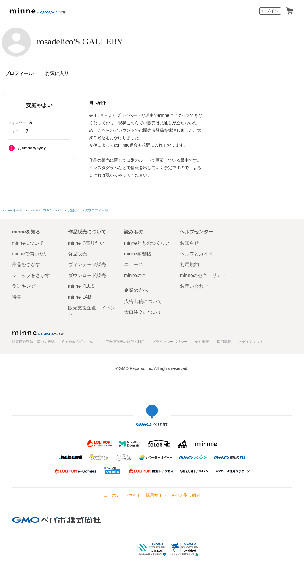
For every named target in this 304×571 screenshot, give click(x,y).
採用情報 (224, 341)
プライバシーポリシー (170, 341)
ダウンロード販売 (87, 274)
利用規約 (189, 263)
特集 (16, 296)
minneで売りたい (86, 242)
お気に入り (57, 73)
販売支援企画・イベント (91, 310)
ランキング (24, 285)
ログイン (270, 11)
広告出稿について (143, 300)
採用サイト (156, 494)
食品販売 (77, 253)
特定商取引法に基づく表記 (33, 341)
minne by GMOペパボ (38, 11)
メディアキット (250, 341)
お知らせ (189, 242)
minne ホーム (13, 210)
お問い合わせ (194, 285)
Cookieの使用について (80, 341)
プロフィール (19, 73)
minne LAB (79, 296)
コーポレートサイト (122, 494)
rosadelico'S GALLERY (94, 41)
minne (38, 331)
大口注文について (143, 311)
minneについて (28, 242)
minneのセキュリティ (203, 274)
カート (289, 11)
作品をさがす (26, 263)
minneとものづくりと (147, 242)
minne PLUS (81, 285)
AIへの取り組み (185, 494)
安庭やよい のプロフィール (88, 210)
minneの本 (135, 274)
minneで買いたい (30, 253)
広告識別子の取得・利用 (125, 341)
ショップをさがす (31, 274)
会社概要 (202, 341)
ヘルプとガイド (196, 253)
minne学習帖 (137, 253)
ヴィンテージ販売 (87, 263)
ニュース (133, 263)
